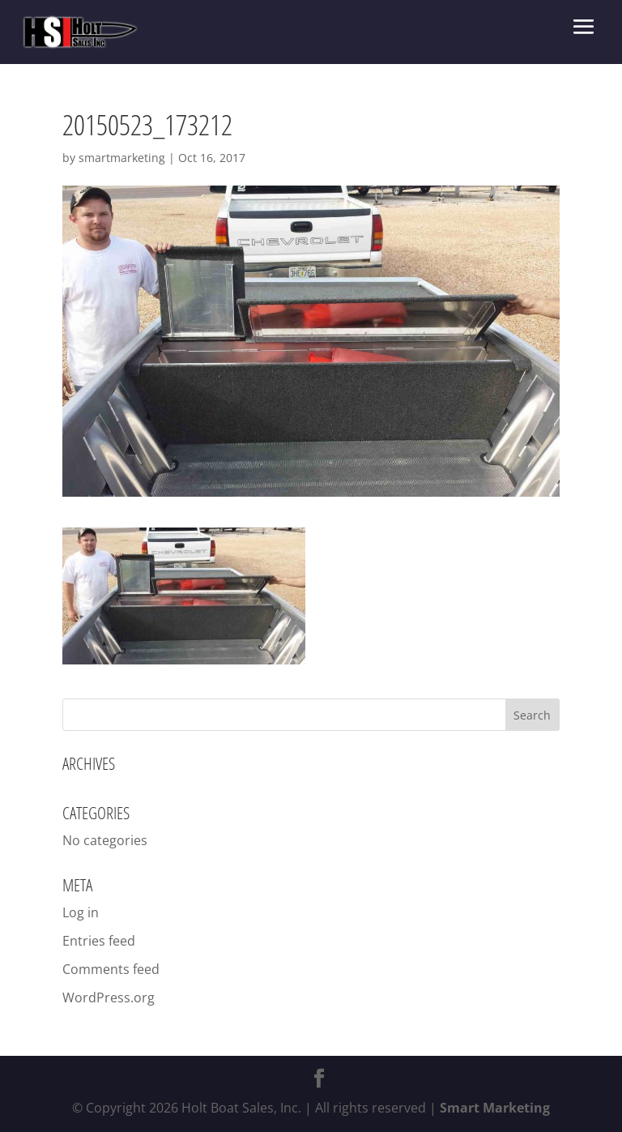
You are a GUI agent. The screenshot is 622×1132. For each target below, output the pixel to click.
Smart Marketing (495, 1108)
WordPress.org (108, 997)
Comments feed (111, 969)
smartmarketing (122, 157)
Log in (80, 912)
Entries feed (98, 941)
